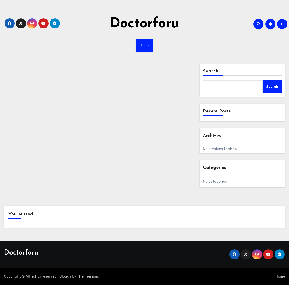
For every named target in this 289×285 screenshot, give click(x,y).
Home (144, 45)
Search (211, 71)
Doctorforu (144, 24)
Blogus (65, 276)
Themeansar (87, 276)
